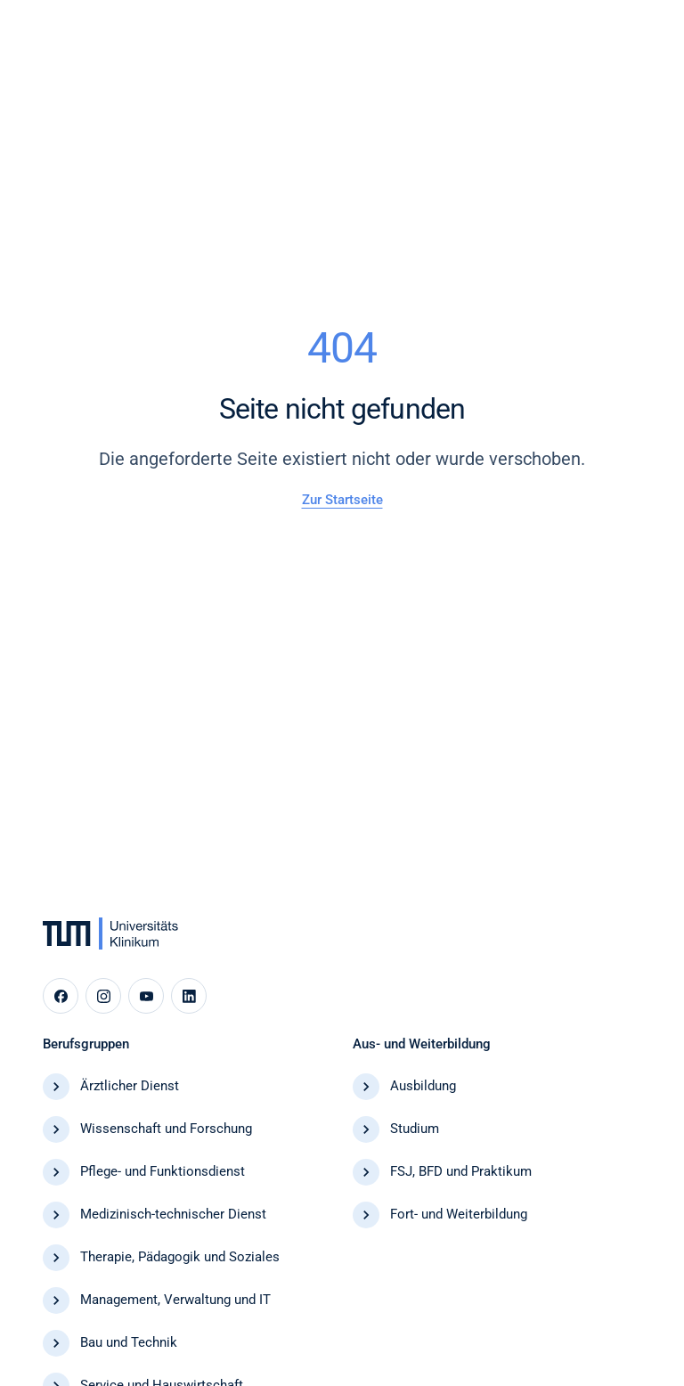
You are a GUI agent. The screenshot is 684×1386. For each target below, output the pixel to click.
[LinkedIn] (189, 996)
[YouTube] (146, 996)
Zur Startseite (342, 500)
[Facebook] (60, 996)
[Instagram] (103, 996)
